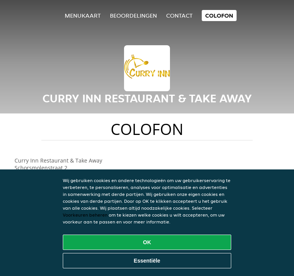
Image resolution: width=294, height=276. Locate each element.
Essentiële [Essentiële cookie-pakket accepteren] (147, 261)
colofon (219, 16)
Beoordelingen (133, 16)
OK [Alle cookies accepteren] (147, 242)
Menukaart (83, 16)
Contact (179, 16)
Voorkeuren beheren (85, 215)
